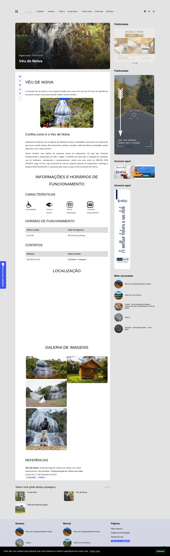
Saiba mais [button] (95, 551)
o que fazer (37, 55)
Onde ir (62, 11)
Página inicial (24, 55)
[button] (20, 98)
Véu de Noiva (81, 492)
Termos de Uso (117, 537)
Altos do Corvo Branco (133, 295)
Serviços (109, 11)
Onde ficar (99, 11)
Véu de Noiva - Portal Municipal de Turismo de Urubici (60, 471)
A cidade (39, 11)
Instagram (82, 259)
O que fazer (72, 11)
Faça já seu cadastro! (2, 275)
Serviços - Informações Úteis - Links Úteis (138, 328)
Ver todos (107, 487)
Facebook (72, 259)
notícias (51, 11)
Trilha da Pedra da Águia (37, 505)
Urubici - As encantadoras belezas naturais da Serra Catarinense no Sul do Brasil (140, 306)
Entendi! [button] (160, 551)
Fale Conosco (116, 529)
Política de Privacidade (120, 533)
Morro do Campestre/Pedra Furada (138, 284)
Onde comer (87, 11)
